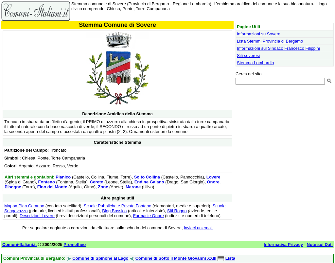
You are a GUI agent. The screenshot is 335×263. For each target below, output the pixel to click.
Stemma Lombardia (255, 62)
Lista (230, 258)
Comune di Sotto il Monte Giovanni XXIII (176, 258)
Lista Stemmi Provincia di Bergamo (270, 41)
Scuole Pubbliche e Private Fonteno (117, 205)
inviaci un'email (198, 227)
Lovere (213, 177)
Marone (133, 186)
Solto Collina (147, 177)
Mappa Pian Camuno (24, 205)
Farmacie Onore (148, 215)
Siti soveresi (248, 55)
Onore (213, 181)
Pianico (63, 177)
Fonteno (46, 181)
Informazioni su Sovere (258, 33)
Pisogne (13, 186)
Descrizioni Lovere (37, 215)
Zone (103, 186)
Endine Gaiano (149, 181)
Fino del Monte (52, 186)
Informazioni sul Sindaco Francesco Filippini (278, 48)
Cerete (96, 181)
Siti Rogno (177, 210)
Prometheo (74, 244)
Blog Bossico (114, 210)
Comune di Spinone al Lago (100, 258)
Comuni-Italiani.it (19, 244)
